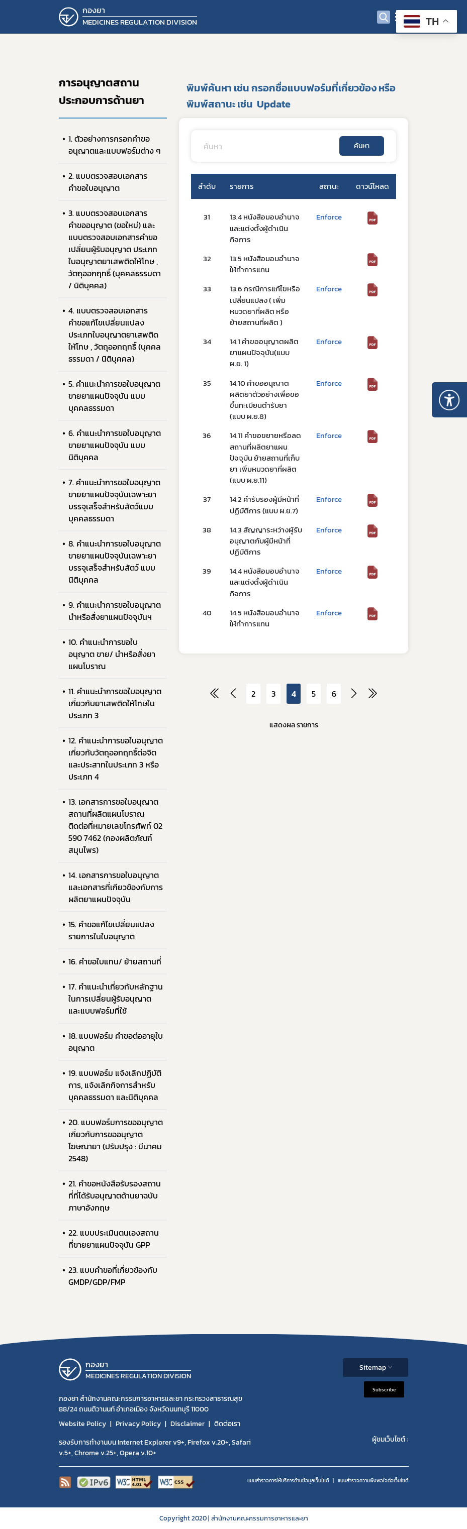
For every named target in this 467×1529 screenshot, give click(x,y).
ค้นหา (361, 146)
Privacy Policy (138, 1423)
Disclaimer (187, 1423)
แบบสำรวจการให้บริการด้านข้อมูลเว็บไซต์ (288, 1480)
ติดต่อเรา (227, 1423)
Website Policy (82, 1423)
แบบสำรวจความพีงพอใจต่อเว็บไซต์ (373, 1480)
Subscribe (384, 1389)
